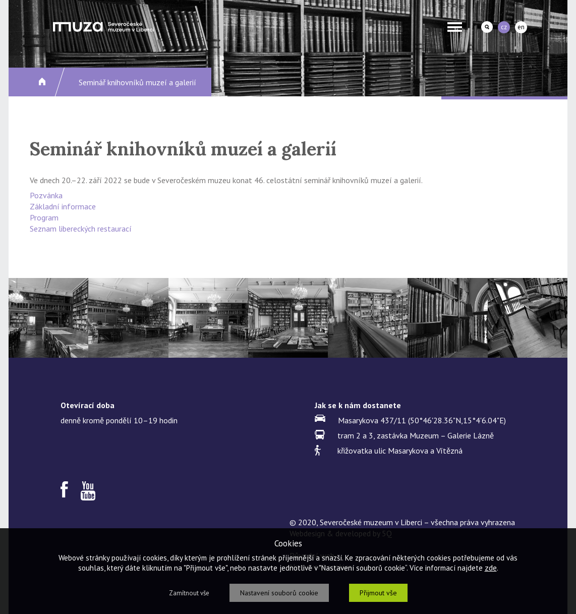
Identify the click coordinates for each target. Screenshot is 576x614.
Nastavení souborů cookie (279, 592)
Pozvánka (46, 195)
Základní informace (63, 206)
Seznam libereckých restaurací (81, 229)
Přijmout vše (378, 592)
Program (44, 217)
